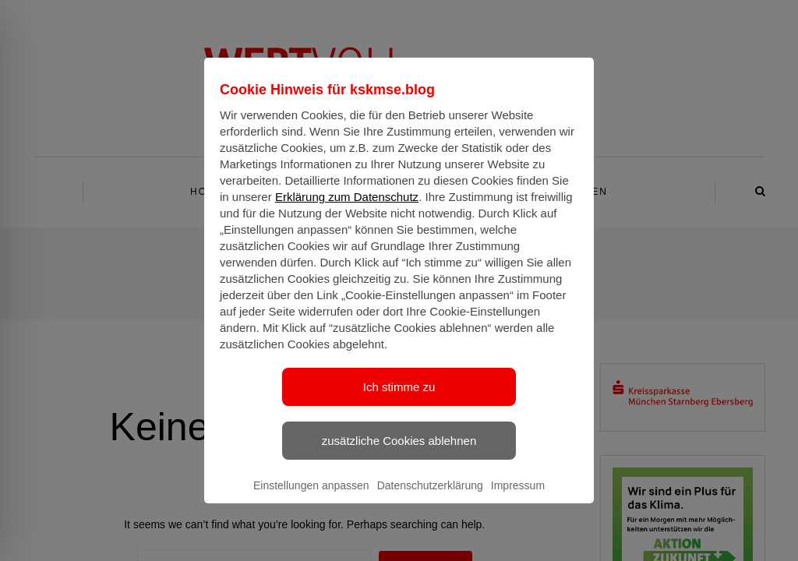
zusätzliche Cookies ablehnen (399, 454)
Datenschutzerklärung (430, 499)
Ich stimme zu (399, 401)
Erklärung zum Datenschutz (346, 210)
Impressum (518, 499)
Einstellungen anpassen (311, 499)
